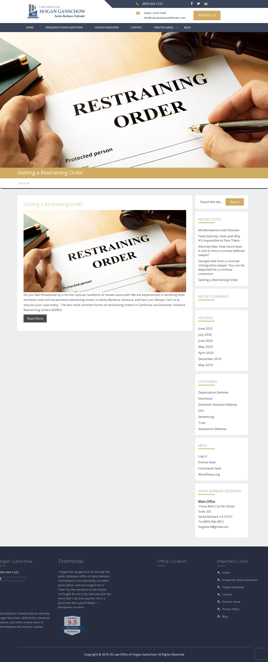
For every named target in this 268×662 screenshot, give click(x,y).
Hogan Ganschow (107, 27)
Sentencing (206, 417)
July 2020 (205, 334)
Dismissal (205, 398)
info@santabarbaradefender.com (165, 18)
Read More (35, 318)
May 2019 (205, 365)
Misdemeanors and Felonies (218, 230)
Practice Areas (163, 27)
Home (29, 27)
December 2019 (209, 359)
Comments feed (209, 468)
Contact (136, 27)
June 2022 (205, 328)
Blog (187, 27)
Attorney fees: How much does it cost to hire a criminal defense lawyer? (221, 250)
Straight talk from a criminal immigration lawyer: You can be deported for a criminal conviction (221, 267)
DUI (201, 410)
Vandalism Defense (212, 429)
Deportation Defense (213, 392)
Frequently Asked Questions (64, 27)
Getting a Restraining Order (53, 204)
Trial (201, 423)
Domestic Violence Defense (217, 404)
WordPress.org (209, 474)
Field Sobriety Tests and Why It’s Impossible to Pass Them (219, 238)
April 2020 (206, 353)
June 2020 (205, 340)
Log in (202, 456)
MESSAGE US (207, 15)
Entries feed (207, 462)
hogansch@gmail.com (213, 527)
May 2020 (205, 347)
